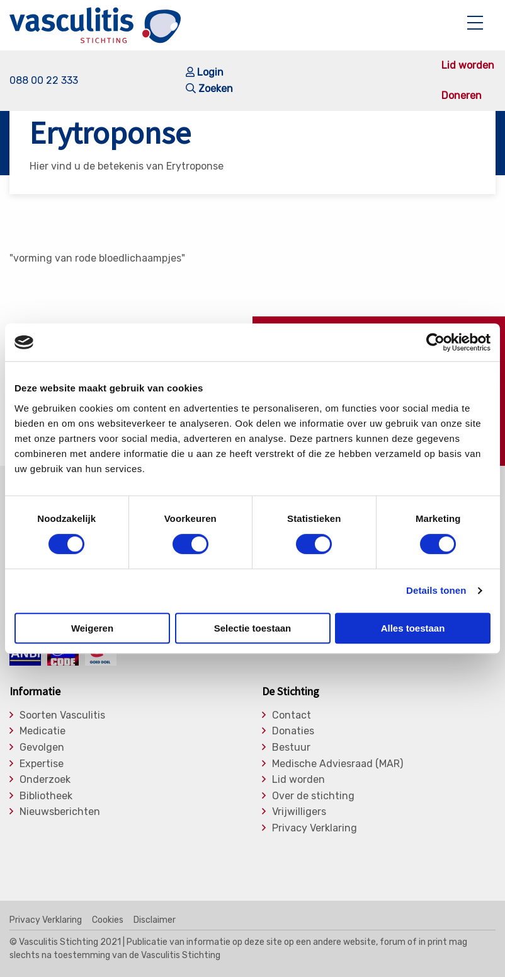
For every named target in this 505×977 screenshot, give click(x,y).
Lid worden (467, 66)
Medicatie (42, 731)
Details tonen (436, 590)
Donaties (293, 731)
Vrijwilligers (299, 812)
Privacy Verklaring (314, 828)
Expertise (42, 764)
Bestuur (291, 748)
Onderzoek (45, 780)
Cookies (107, 920)
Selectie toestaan (253, 628)
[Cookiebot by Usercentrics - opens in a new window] (435, 342)
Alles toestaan (413, 628)
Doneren (461, 96)
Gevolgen (42, 748)
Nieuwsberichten (60, 812)
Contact (291, 715)
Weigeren (92, 628)
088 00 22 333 (43, 80)
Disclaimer (154, 920)
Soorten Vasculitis (62, 715)
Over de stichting (313, 796)
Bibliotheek (46, 796)
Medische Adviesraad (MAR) (337, 764)
